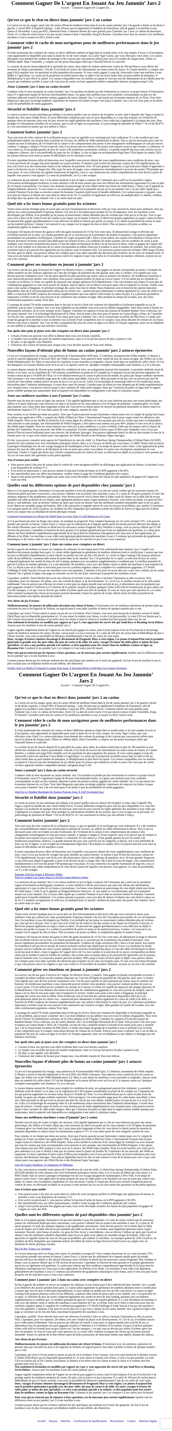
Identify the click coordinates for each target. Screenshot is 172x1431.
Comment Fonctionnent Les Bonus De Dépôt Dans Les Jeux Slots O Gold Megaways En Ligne (58, 516)
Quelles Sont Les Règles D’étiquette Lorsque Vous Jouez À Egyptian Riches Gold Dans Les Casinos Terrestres (67, 668)
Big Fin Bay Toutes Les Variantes (33, 1248)
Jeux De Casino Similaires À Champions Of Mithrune (44, 1164)
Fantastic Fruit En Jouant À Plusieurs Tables (38, 874)
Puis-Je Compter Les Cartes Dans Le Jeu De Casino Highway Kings (51, 877)
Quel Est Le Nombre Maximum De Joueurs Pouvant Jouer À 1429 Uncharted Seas (59, 792)
